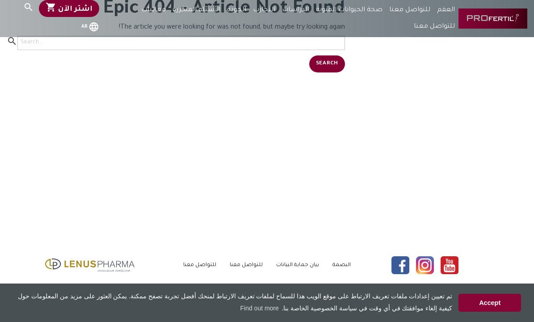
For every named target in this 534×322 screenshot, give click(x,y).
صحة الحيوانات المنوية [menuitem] (349, 10)
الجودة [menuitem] (236, 10)
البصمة (341, 265)
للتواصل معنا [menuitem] (409, 10)
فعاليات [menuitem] (153, 10)
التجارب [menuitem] (264, 10)
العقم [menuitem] (446, 10)
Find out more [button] (259, 308)
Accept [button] (489, 302)
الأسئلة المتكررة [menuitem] (196, 10)
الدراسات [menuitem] (295, 10)
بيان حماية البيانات (297, 265)
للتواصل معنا (246, 265)
